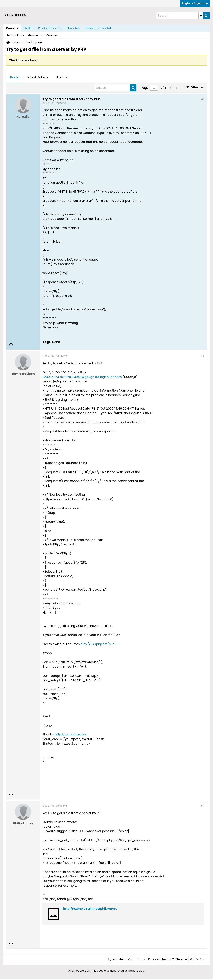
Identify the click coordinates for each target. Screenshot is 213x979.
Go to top (198, 959)
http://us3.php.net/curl (97, 644)
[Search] (179, 15)
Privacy (153, 959)
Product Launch (49, 28)
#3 (202, 806)
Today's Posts (15, 35)
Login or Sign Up (195, 3)
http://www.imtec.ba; (71, 734)
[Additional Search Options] (200, 15)
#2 (202, 356)
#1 (202, 99)
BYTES (28, 28)
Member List (35, 35)
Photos (62, 77)
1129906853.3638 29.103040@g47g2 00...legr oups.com (82, 377)
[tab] (14, 77)
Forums (12, 28)
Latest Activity (38, 77)
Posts (14, 77)
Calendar (52, 35)
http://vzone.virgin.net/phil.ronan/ (90, 908)
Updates (73, 28)
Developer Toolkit (98, 28)
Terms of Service (174, 959)
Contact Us (136, 959)
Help (122, 959)
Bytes (112, 959)
